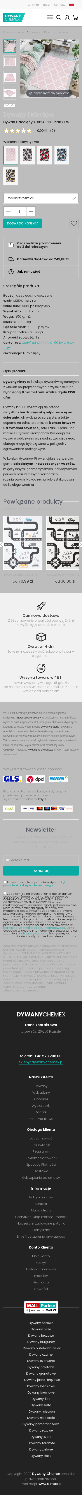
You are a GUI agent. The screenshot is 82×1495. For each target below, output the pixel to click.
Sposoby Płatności (41, 1164)
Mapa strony (41, 1210)
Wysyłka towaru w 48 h (41, 677)
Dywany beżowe (41, 1323)
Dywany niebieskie (41, 1418)
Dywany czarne (41, 1354)
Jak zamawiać (28, 271)
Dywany (35, 32)
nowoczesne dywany (29, 717)
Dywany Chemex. (46, 1473)
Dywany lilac (41, 1399)
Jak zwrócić (41, 1145)
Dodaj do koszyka (22, 223)
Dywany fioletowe (41, 1367)
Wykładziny (41, 1092)
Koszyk (75, 18)
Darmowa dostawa (41, 615)
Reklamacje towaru (41, 1158)
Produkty (41, 1275)
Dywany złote (41, 1456)
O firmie (33, 5)
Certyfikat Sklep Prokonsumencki (41, 1216)
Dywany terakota (42, 1443)
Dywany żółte (41, 1405)
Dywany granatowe (41, 1373)
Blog (46, 5)
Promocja (41, 1282)
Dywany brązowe (41, 1335)
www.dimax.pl (49, 1483)
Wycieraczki (41, 1105)
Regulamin (41, 1151)
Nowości (41, 1288)
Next (7, 105)
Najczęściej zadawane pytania (41, 1223)
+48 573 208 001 (48, 1056)
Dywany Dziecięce (56, 32)
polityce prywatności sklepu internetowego (34, 928)
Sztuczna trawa (41, 1118)
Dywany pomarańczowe (41, 1424)
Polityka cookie (41, 1197)
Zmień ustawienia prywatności (41, 1236)
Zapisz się (41, 871)
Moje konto (67, 18)
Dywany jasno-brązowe (42, 1380)
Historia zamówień (41, 1269)
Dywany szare (41, 1437)
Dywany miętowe (42, 1411)
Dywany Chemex (14, 17)
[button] (41, 198)
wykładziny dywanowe (40, 749)
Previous (12, 105)
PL (77, 4)
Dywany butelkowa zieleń (42, 1348)
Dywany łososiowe (41, 1386)
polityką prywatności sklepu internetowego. (35, 883)
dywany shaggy (50, 726)
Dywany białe (41, 1329)
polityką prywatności (32, 933)
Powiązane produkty (33, 502)
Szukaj (59, 18)
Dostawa (41, 1171)
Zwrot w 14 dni (41, 646)
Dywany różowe (41, 1430)
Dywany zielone (41, 1449)
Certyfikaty (41, 1230)
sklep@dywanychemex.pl (21, 990)
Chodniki (41, 1099)
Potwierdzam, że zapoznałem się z (35, 884)
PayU (42, 799)
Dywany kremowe (41, 1392)
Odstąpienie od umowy (41, 1177)
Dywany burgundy (41, 1342)
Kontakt (59, 5)
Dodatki (41, 1112)
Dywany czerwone (41, 1361)
